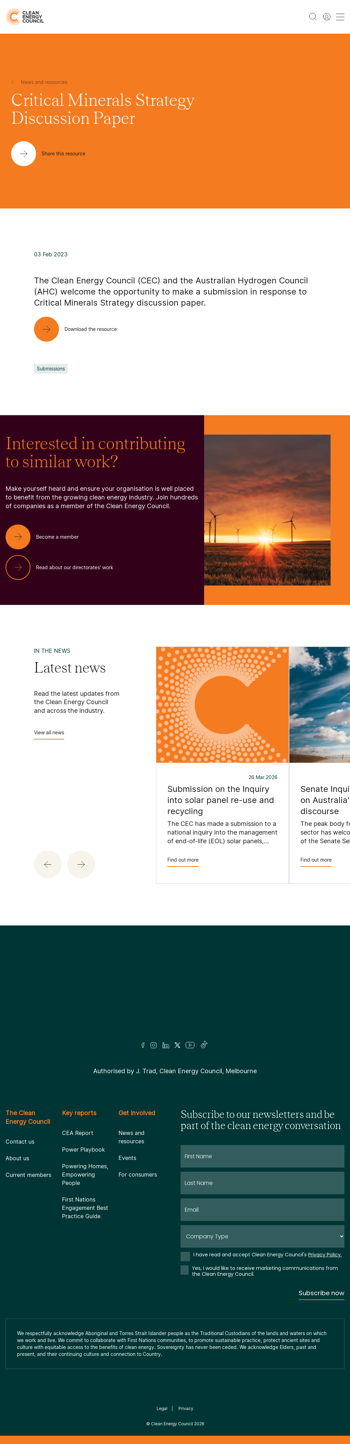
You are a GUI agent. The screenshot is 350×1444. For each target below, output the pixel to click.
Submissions (51, 368)
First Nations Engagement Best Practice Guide (85, 1208)
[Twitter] (177, 1045)
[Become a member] (48, 536)
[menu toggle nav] (340, 17)
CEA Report (77, 1132)
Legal (162, 1408)
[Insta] (153, 1045)
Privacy (185, 1408)
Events (127, 1157)
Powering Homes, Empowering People (85, 1174)
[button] (48, 864)
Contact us (20, 1141)
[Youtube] (190, 1045)
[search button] (313, 16)
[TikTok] (204, 1045)
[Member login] (327, 16)
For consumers (138, 1174)
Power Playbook (83, 1149)
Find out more (183, 862)
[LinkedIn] (165, 1045)
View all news (49, 734)
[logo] (25, 16)
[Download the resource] (81, 329)
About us (17, 1158)
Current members (28, 1174)
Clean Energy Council (172, 1423)
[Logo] (175, 992)
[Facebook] (143, 1045)
